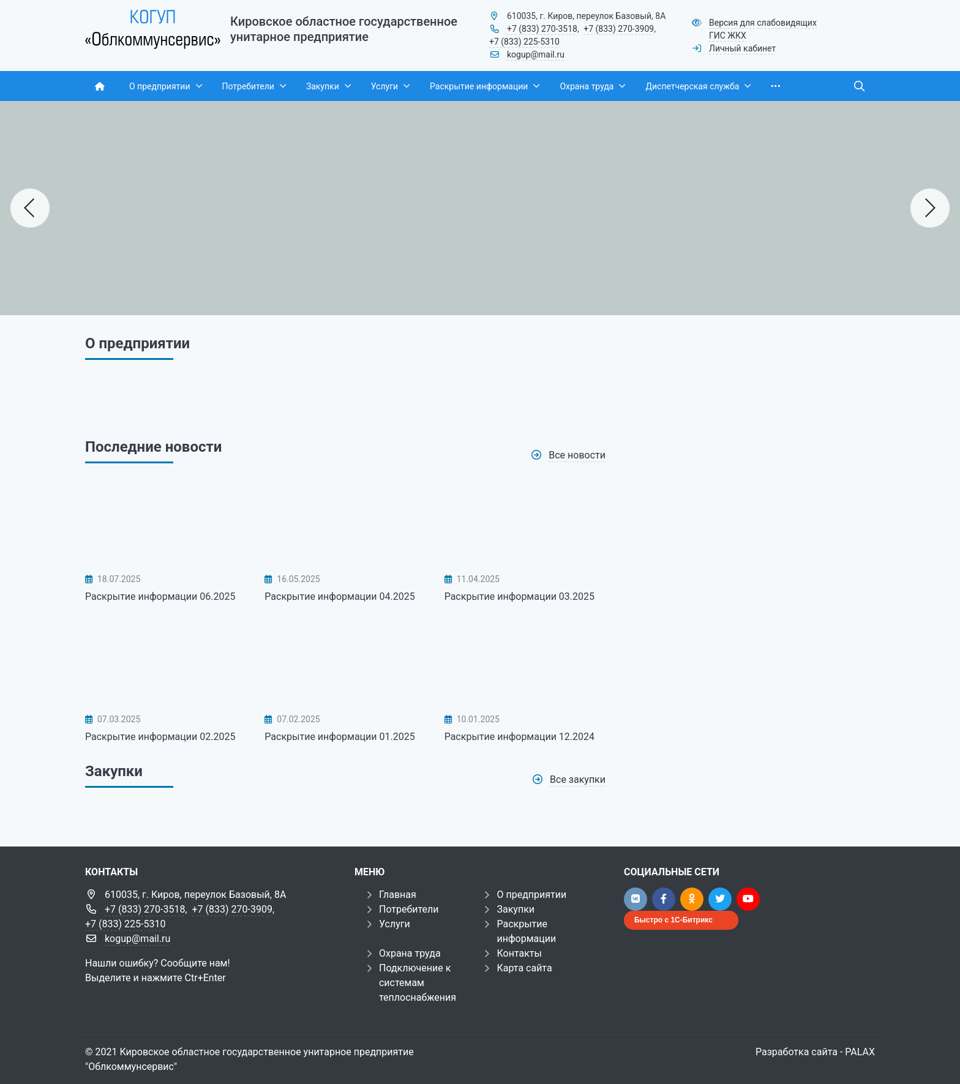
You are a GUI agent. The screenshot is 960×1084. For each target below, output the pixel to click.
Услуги (394, 924)
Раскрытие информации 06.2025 (160, 596)
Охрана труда (410, 953)
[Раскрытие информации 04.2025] (345, 523)
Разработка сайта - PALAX (815, 1052)
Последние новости (153, 446)
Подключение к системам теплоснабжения (417, 982)
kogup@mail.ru (535, 54)
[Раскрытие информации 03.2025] (525, 523)
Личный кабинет (742, 48)
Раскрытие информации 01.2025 (339, 736)
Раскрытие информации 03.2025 (519, 596)
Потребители (409, 909)
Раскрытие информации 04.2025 (339, 596)
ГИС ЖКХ (727, 35)
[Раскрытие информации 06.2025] (165, 523)
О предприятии (531, 894)
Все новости (577, 455)
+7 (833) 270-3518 (542, 29)
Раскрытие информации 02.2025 (160, 736)
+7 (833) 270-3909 (618, 29)
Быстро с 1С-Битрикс (673, 920)
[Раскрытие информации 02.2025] (165, 662)
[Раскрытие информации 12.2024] (525, 662)
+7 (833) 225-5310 (524, 42)
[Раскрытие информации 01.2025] (345, 662)
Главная (397, 894)
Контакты (519, 953)
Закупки (114, 771)
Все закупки (578, 779)
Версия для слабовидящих (763, 23)
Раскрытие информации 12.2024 (519, 736)
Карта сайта (524, 968)
